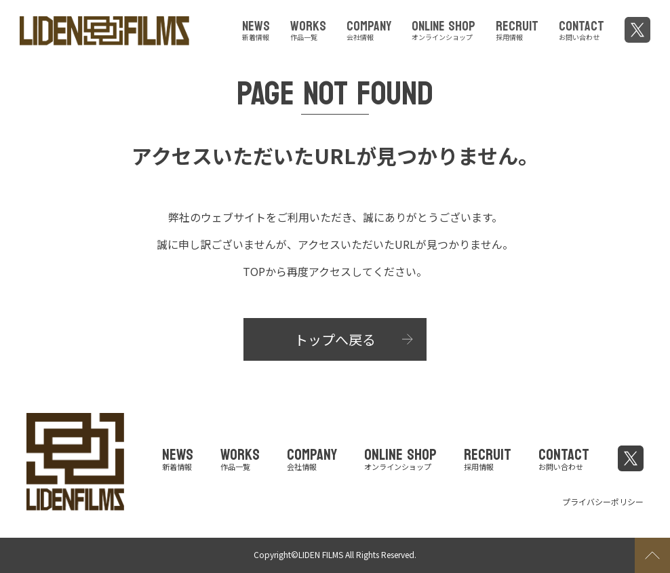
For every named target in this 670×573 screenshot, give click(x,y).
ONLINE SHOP (443, 28)
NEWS (256, 28)
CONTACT (581, 28)
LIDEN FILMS (320, 554)
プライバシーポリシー (603, 501)
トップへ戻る (335, 339)
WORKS (308, 28)
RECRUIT (517, 28)
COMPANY (369, 28)
